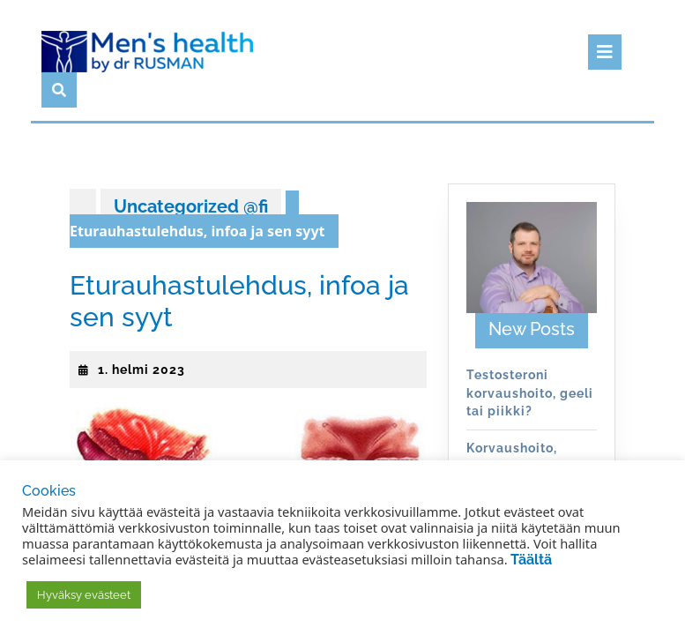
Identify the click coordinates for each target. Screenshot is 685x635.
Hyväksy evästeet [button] (83, 594)
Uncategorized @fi (191, 206)
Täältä (531, 559)
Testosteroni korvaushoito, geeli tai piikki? (529, 393)
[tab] (604, 52)
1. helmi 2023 (141, 369)
